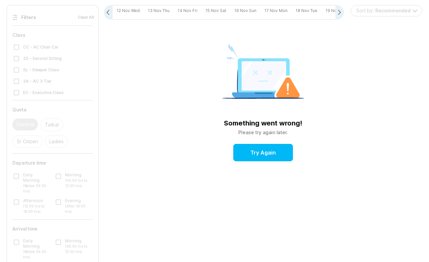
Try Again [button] (263, 153)
